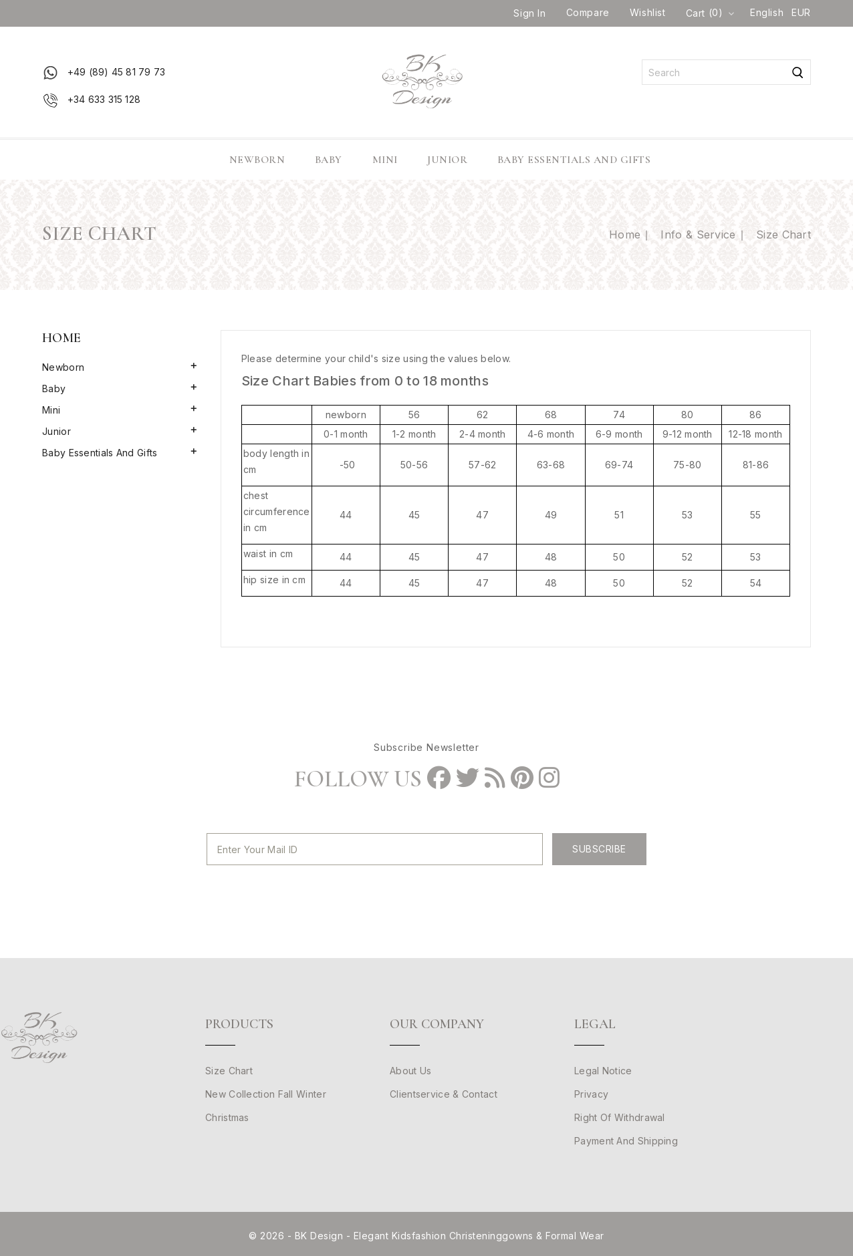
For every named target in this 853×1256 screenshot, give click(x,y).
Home (61, 338)
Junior (447, 159)
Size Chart (229, 1070)
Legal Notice (603, 1070)
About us (410, 1070)
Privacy (591, 1094)
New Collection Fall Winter (265, 1094)
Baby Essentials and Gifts (574, 159)
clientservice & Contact (443, 1094)
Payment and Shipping (626, 1140)
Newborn (257, 159)
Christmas (227, 1117)
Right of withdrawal (619, 1117)
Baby (328, 159)
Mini (385, 159)
